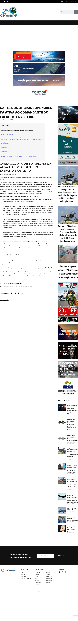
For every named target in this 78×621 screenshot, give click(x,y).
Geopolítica (29, 22)
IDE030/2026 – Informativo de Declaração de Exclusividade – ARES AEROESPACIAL (72, 439)
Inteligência (54, 22)
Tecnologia (47, 22)
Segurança (36, 22)
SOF (20, 22)
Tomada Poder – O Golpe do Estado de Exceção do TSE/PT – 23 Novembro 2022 (19, 156)
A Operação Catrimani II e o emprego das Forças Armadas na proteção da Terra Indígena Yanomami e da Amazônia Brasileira (72, 483)
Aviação (12, 22)
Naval (16, 22)
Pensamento (61, 22)
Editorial (75, 22)
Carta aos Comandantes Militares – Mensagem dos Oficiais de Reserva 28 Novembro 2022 (21, 137)
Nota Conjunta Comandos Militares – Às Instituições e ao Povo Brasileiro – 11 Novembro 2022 (22, 139)
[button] (12, 293)
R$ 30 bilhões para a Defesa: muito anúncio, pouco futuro (72, 518)
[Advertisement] (39, 36)
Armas (23, 22)
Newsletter (69, 22)
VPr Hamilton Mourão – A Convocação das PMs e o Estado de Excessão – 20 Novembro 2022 (22, 154)
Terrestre (6, 22)
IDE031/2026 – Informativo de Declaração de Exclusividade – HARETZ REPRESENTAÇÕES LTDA (72, 424)
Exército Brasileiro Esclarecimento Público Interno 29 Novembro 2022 (17, 130)
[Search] (76, 12)
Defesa (41, 22)
